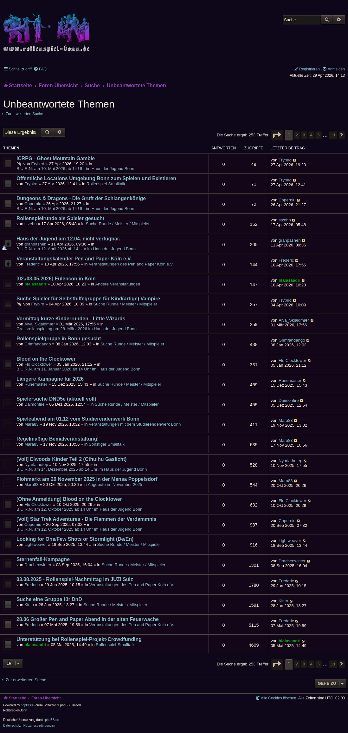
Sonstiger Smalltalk (107, 444)
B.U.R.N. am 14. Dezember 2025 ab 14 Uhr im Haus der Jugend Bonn (81, 469)
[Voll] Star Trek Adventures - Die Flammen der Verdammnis (86, 519)
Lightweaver (35, 544)
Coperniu (33, 203)
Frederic (32, 264)
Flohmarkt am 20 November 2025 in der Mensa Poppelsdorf (87, 479)
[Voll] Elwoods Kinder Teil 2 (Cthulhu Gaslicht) (71, 459)
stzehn (30, 223)
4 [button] (311, 135)
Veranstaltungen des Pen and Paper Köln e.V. (131, 264)
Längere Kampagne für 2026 (50, 379)
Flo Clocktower (38, 364)
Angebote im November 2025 (115, 484)
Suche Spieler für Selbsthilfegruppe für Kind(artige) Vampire (88, 298)
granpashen (35, 244)
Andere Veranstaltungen (117, 284)
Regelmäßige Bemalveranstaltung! (57, 439)
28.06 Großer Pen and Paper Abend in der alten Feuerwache (87, 619)
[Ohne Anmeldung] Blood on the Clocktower (69, 499)
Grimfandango (37, 344)
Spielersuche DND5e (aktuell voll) (56, 399)
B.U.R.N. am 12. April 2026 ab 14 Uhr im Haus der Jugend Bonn (76, 248)
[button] (277, 135)
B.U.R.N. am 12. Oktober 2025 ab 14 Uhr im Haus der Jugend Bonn (79, 509)
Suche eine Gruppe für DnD (49, 599)
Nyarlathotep (36, 464)
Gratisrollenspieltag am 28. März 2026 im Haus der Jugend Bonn (76, 328)
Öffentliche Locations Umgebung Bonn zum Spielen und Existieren (96, 178)
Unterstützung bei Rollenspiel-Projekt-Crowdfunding (79, 639)
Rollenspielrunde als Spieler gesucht (60, 218)
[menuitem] (40, 69)
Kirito (29, 604)
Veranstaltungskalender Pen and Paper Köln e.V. (74, 258)
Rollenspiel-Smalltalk (106, 183)
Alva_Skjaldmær (39, 324)
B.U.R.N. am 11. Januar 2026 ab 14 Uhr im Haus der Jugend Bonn (78, 369)
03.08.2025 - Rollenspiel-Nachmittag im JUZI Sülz (74, 579)
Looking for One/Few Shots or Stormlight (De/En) (74, 539)
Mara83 (31, 424)
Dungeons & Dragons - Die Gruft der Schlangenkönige (81, 198)
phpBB (25, 705)
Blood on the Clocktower (45, 359)
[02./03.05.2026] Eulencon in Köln (56, 278)
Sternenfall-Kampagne (43, 559)
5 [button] (318, 135)
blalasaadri (35, 284)
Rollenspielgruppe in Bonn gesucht (58, 338)
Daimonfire (34, 404)
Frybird (37, 163)
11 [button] (333, 135)
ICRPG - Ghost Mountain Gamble (55, 158)
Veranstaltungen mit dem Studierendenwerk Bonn (135, 424)
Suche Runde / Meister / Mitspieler (118, 223)
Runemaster (35, 384)
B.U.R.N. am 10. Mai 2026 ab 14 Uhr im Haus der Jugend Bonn (75, 168)
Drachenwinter (37, 564)
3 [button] (304, 135)
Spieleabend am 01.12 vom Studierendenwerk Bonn (77, 419)
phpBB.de (52, 720)
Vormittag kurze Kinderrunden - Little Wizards (70, 318)
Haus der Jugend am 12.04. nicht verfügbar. (68, 238)
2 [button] (297, 135)
